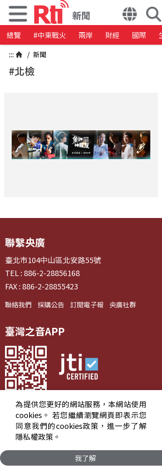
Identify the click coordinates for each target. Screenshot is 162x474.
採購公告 (51, 304)
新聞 (38, 54)
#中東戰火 (49, 35)
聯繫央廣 (25, 242)
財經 (112, 35)
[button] (129, 15)
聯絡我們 (18, 304)
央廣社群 (122, 304)
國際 (139, 35)
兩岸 (85, 35)
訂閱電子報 (87, 304)
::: (11, 54)
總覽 (14, 35)
